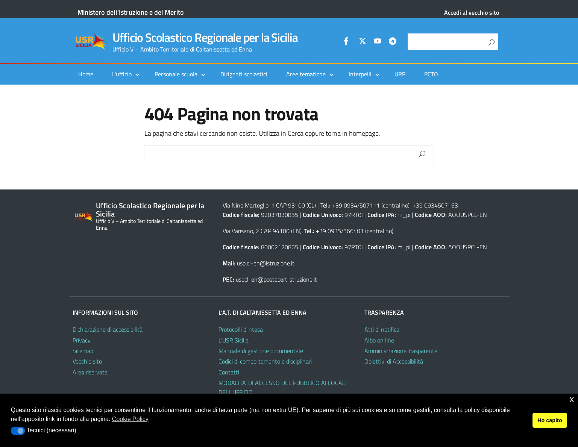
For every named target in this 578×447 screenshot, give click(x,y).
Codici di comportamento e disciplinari (265, 361)
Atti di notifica (381, 329)
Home (85, 74)
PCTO (431, 74)
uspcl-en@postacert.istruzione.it (276, 279)
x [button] (571, 399)
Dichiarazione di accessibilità (108, 329)
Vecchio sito (87, 361)
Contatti (228, 372)
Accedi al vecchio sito (471, 12)
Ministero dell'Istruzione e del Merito (130, 12)
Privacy (82, 340)
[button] (18, 431)
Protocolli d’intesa (240, 329)
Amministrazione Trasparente (400, 350)
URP (399, 74)
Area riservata (90, 372)
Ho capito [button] (549, 420)
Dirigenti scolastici (243, 74)
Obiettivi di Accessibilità (393, 361)
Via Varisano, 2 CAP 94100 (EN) (262, 230)
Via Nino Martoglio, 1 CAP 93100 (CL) (269, 205)
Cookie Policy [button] (130, 419)
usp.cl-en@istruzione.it (265, 263)
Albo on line (379, 340)
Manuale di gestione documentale (260, 350)
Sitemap (83, 350)
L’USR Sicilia (233, 340)
